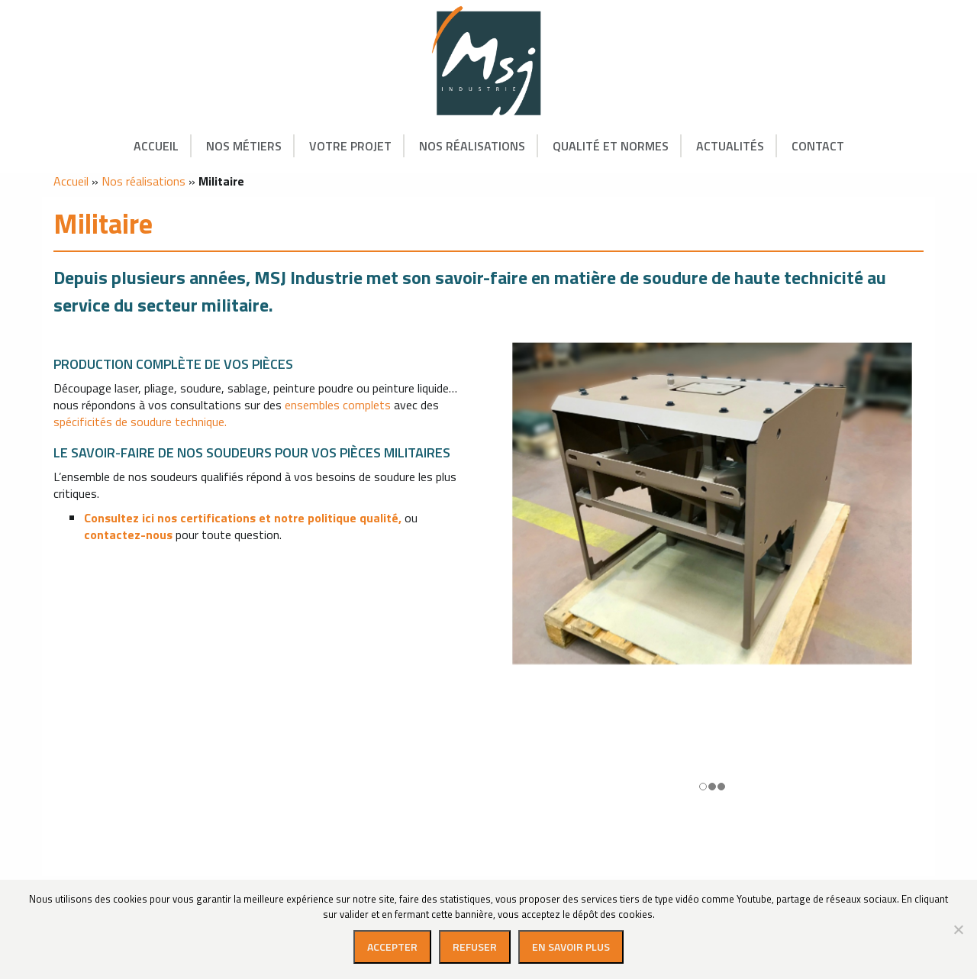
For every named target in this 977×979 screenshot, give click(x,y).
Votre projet (350, 146)
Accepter (392, 947)
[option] (711, 575)
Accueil (156, 146)
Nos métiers (244, 146)
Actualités (730, 146)
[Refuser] (958, 929)
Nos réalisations (472, 146)
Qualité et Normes (611, 146)
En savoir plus (571, 947)
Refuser (475, 947)
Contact (818, 146)
